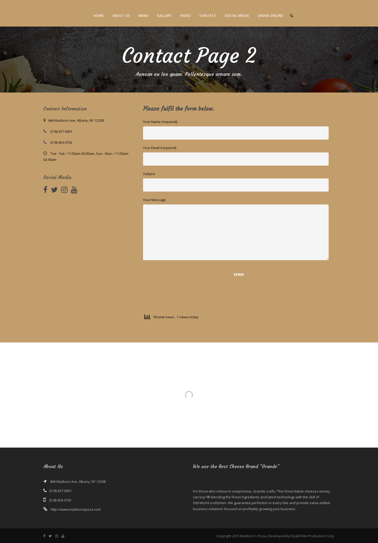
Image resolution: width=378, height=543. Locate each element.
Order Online (270, 15)
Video (185, 15)
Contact (208, 15)
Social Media (237, 15)
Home (99, 15)
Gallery (164, 15)
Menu (143, 15)
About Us (121, 15)
